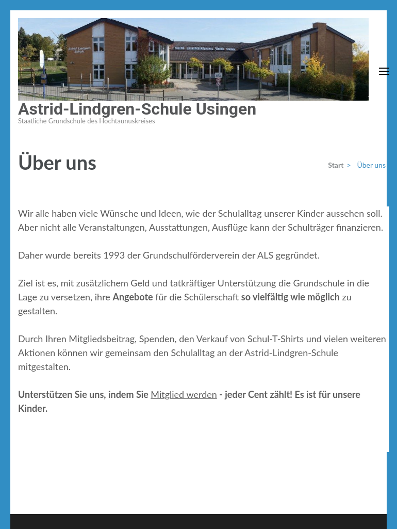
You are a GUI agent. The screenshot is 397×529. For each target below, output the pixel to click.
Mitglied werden (184, 394)
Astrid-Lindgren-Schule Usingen (137, 109)
